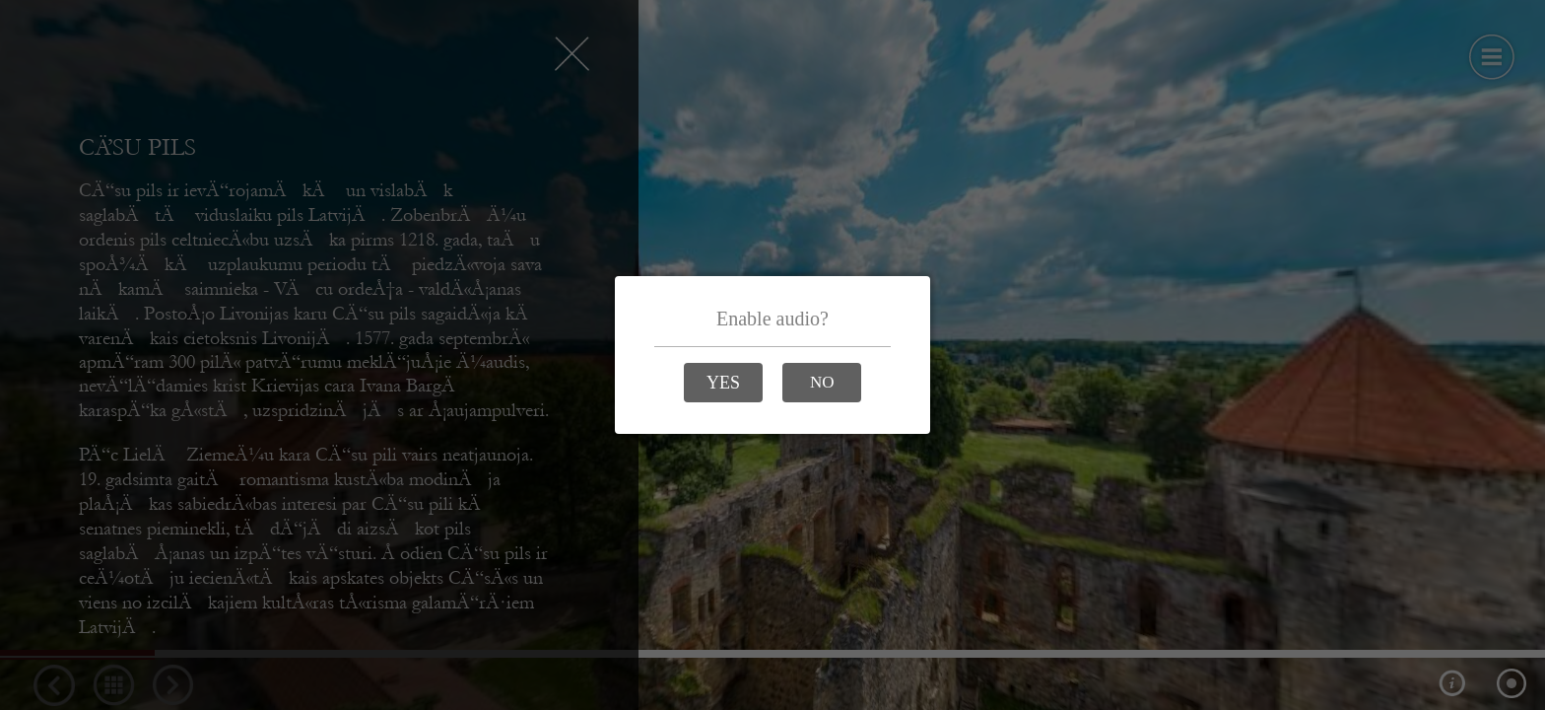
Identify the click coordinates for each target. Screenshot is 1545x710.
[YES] (723, 382)
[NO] (821, 382)
